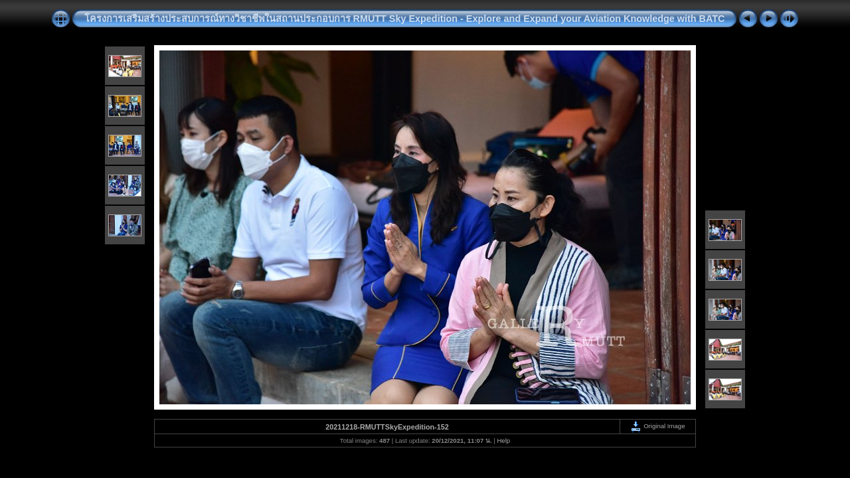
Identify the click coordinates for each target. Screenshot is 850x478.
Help (503, 440)
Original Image (657, 426)
